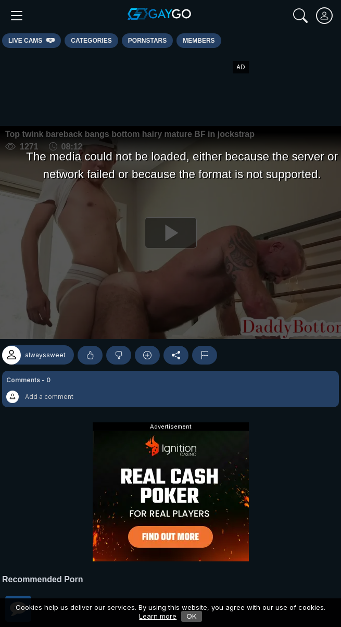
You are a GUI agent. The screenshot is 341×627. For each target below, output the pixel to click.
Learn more (157, 616)
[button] (170, 389)
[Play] (170, 232)
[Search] (300, 15)
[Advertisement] (171, 87)
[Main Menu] (16, 15)
